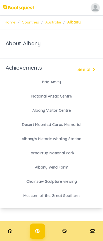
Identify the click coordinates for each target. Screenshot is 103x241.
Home (9, 22)
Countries (30, 22)
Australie (53, 22)
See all (86, 69)
